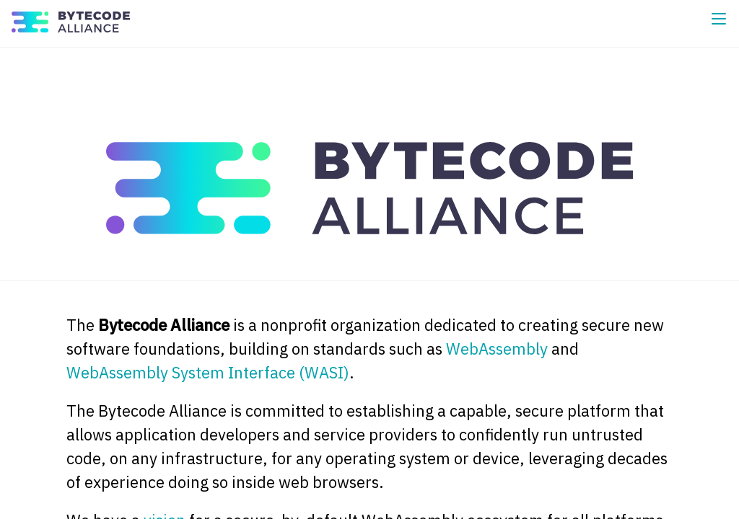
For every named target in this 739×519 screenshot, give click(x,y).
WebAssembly (497, 348)
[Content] (369, 283)
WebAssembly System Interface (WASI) (207, 372)
